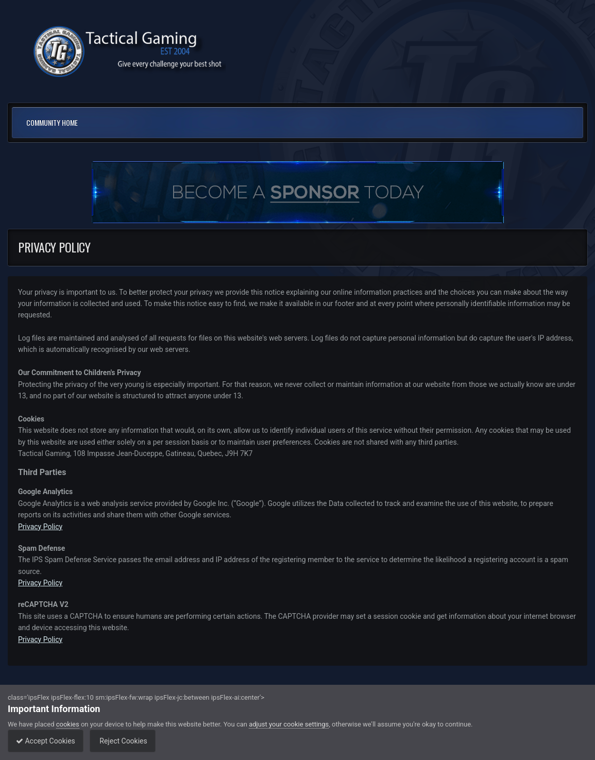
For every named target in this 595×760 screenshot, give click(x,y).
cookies (67, 724)
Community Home (52, 122)
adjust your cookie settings (289, 724)
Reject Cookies (130, 741)
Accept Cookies (48, 741)
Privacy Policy (40, 526)
